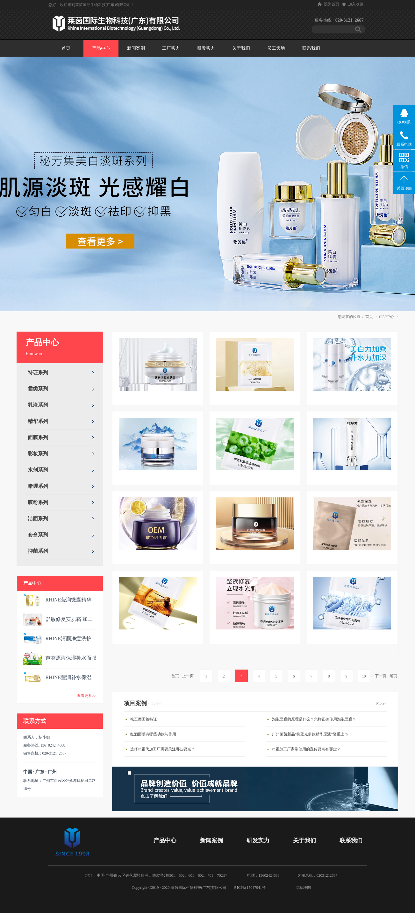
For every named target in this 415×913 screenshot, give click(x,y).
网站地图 (302, 887)
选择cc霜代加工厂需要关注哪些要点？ (162, 749)
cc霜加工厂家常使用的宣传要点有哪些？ (306, 749)
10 (364, 676)
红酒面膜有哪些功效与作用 (153, 734)
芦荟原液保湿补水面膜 (71, 658)
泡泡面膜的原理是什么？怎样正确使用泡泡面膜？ (314, 719)
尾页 (393, 676)
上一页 (188, 676)
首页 (65, 48)
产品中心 (386, 316)
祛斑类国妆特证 (143, 719)
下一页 (380, 676)
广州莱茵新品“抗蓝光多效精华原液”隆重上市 (310, 734)
